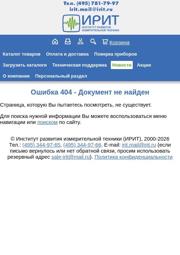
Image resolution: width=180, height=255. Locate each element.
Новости (122, 65)
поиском (47, 122)
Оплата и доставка (67, 54)
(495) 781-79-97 (98, 3)
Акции (144, 65)
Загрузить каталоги (25, 65)
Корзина (119, 42)
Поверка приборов (115, 54)
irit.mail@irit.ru (91, 9)
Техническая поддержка (79, 65)
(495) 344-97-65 (41, 145)
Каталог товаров (22, 54)
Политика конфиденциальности (134, 157)
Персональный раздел (61, 76)
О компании (16, 76)
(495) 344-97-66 (82, 145)
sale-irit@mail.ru (71, 157)
